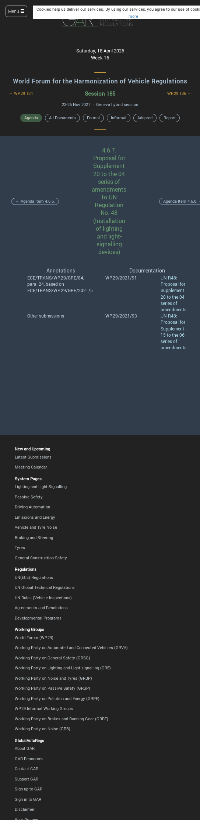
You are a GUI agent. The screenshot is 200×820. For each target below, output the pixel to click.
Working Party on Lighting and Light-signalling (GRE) (63, 667)
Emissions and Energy (35, 517)
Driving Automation (32, 507)
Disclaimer (25, 809)
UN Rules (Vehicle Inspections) (43, 597)
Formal (93, 117)
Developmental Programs (38, 618)
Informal (118, 117)
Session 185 (100, 93)
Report (170, 117)
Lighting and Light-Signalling (41, 486)
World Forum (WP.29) (34, 637)
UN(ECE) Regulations (34, 577)
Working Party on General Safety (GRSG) (52, 658)
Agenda (31, 117)
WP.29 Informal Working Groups (44, 708)
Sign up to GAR (28, 789)
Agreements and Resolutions (41, 607)
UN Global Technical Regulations (45, 587)
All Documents (62, 117)
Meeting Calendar (31, 467)
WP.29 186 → (179, 93)
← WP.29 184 (21, 93)
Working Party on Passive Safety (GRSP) (52, 688)
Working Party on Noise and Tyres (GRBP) (53, 678)
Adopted (144, 117)
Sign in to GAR (28, 799)
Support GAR (26, 779)
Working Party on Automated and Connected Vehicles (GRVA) (71, 647)
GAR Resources (29, 758)
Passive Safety (29, 497)
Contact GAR (26, 768)
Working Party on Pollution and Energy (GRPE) (57, 698)
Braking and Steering (34, 537)
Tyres (20, 547)
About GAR (25, 748)
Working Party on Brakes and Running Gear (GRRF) (61, 718)
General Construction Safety (41, 557)
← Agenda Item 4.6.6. (35, 201)
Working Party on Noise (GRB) (42, 728)
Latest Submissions (33, 457)
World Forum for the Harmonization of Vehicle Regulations (100, 81)
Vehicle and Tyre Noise (36, 527)
